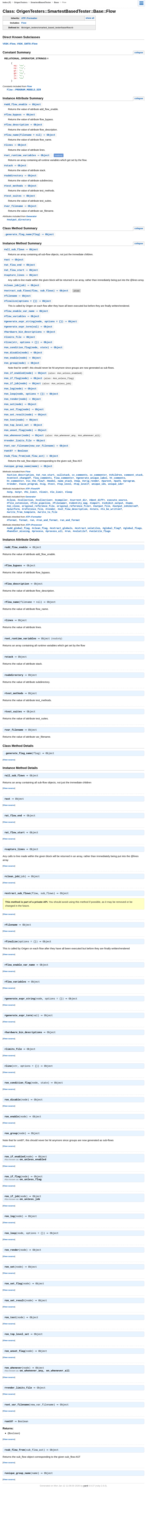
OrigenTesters (20, 2)
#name (129, 516)
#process (37, 545)
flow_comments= (64, 490)
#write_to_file (47, 526)
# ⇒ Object (23, 108)
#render (12, 496)
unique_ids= (116, 496)
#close (11, 513)
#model (51, 493)
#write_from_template (21, 526)
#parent (106, 493)
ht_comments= (15, 493)
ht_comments (117, 490)
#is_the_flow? (35, 493)
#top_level (64, 496)
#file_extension (17, 516)
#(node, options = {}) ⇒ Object (41, 329)
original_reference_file (38, 519)
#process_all (53, 545)
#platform (13, 522)
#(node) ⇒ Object (23, 361)
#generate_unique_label (91, 490)
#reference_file (32, 522)
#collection (25, 513)
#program (128, 493)
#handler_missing (18, 545)
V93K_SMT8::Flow (27, 43)
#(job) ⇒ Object (22, 292)
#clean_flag (39, 542)
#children (115, 487)
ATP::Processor (34, 539)
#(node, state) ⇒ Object (33, 356)
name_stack (65, 493)
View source (9, 778)
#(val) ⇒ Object (28, 334)
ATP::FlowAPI (32, 501)
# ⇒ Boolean (16, 462)
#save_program (28, 496)
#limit (43, 505)
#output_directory (19, 225)
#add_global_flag (18, 542)
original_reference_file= (74, 519)
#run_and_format (47, 534)
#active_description (20, 487)
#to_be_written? (111, 522)
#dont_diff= (97, 513)
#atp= (18, 505)
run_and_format (70, 534)
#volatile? (80, 545)
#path (117, 493)
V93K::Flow (9, 43)
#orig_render (90, 493)
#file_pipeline (40, 516)
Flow (23, 23)
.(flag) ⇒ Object (29, 240)
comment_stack (133, 487)
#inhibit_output (112, 516)
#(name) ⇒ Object (28, 478)
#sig (42, 496)
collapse (138, 52)
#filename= (60, 516)
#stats (94, 522)
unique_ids (99, 496)
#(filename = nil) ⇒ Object (30, 139)
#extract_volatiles (87, 542)
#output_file (101, 519)
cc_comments (80, 487)
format (23, 534)
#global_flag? (112, 542)
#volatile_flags (99, 545)
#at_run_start (45, 487)
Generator (31, 222)
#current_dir (78, 513)
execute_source (117, 513)
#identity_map (78, 516)
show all (90, 18)
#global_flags (132, 542)
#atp (10, 505)
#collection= (44, 513)
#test (51, 496)
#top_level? (81, 496)
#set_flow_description (73, 522)
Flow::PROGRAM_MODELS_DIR (24, 93)
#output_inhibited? (125, 519)
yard (85, 1517)
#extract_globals (61, 542)
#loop (68, 505)
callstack (63, 487)
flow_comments (42, 490)
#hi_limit (30, 505)
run (32, 534)
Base (56, 2)
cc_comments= (98, 487)
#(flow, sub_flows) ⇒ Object (37, 297)
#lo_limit (56, 505)
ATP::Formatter (29, 18)
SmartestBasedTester (41, 2)
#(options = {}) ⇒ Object (28, 308)
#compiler (61, 513)
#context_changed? (19, 490)
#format (12, 534)
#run (68, 545)
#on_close (13, 519)
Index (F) (7, 2)
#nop (77, 493)
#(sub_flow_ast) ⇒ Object (31, 468)
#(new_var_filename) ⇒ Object (36, 457)
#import (95, 516)
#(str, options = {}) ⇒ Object (28, 351)
